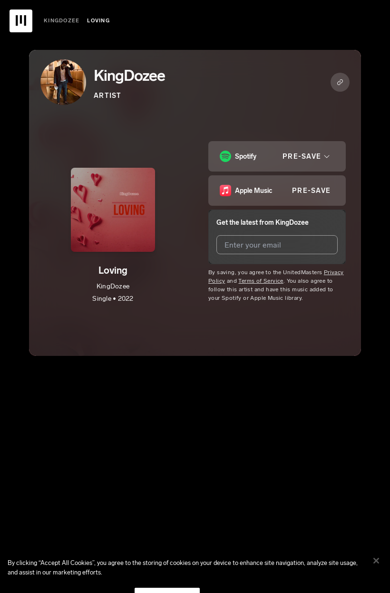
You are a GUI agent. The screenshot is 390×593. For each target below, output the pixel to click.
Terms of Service (260, 280)
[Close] (376, 566)
